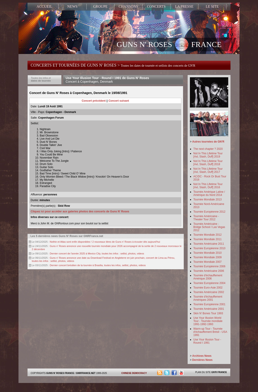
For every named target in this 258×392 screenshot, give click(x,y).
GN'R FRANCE (219, 372)
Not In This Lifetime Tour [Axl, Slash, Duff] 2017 (208, 170)
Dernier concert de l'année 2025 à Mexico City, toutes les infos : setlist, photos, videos (97, 253)
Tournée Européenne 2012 (209, 211)
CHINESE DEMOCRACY (134, 373)
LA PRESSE (184, 6)
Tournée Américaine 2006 (208, 270)
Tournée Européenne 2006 (209, 266)
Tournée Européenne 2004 (209, 283)
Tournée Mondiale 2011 (207, 239)
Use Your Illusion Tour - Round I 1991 (207, 341)
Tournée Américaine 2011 (208, 243)
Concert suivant (118, 100)
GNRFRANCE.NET (86, 373)
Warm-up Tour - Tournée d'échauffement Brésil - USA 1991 (210, 332)
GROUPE (100, 6)
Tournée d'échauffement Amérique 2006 (207, 277)
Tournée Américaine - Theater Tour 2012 (206, 218)
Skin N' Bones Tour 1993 (208, 313)
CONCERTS (156, 6)
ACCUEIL (44, 6)
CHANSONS (128, 6)
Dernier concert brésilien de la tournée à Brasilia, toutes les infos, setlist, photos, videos (98, 265)
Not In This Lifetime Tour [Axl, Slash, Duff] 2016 (208, 186)
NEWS (72, 6)
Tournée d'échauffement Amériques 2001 (207, 298)
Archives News (201, 355)
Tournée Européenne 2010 (209, 248)
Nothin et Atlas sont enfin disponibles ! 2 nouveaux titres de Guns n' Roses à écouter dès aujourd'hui (105, 241)
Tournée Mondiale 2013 (207, 199)
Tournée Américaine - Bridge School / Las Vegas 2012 (209, 227)
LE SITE (212, 6)
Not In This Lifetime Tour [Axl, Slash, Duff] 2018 (208, 163)
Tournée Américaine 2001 (208, 308)
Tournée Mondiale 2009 (207, 257)
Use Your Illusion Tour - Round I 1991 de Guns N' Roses (107, 79)
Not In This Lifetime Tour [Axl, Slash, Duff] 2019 (208, 155)
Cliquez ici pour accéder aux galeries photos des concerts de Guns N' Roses (80, 211)
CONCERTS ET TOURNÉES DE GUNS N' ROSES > (113, 65)
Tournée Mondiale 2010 (207, 252)
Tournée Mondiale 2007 (207, 261)
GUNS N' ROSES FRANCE (169, 45)
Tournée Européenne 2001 (209, 304)
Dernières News (202, 359)
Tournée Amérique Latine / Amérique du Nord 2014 (209, 193)
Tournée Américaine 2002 (208, 292)
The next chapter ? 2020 (208, 148)
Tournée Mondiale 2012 (207, 234)
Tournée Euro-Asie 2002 (207, 287)
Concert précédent (94, 100)
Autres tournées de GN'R (208, 141)
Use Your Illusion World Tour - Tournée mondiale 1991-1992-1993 (207, 321)
